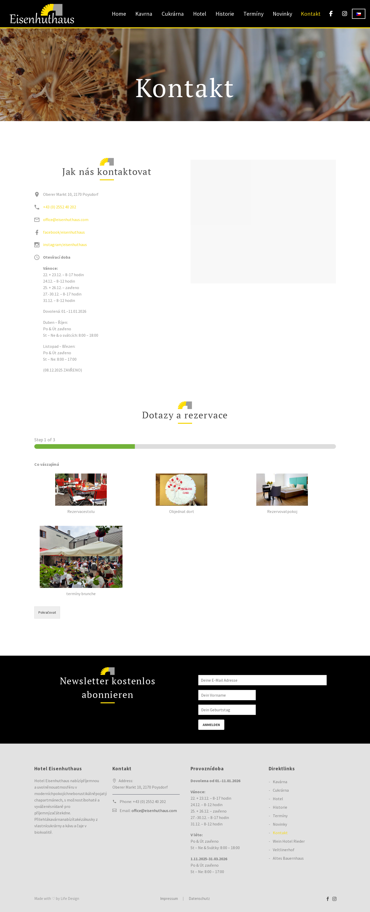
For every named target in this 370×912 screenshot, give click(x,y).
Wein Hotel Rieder (289, 841)
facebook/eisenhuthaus (64, 232)
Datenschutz (199, 899)
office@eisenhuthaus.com (65, 219)
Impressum (169, 899)
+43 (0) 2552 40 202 (59, 206)
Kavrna (143, 13)
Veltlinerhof (283, 849)
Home (119, 13)
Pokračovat (47, 612)
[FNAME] (227, 694)
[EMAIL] (262, 679)
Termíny (253, 13)
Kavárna (280, 781)
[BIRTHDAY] (227, 709)
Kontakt (310, 13)
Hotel (199, 13)
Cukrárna (173, 13)
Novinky (282, 13)
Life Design (70, 898)
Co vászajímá (46, 464)
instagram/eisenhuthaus (65, 244)
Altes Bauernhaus (288, 858)
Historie (225, 13)
